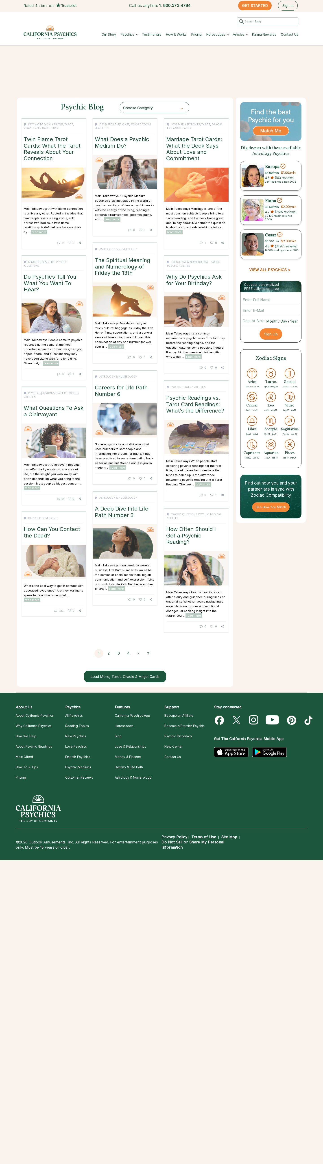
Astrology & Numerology (49, 255)
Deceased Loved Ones (122, 124)
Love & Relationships (123, 245)
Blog (118, 736)
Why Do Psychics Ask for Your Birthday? (132, 400)
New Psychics (75, 736)
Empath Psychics (77, 757)
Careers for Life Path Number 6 (52, 513)
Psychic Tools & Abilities (45, 124)
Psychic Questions (41, 617)
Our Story (109, 34)
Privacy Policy (174, 837)
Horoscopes (215, 34)
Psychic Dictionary (178, 736)
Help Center (173, 746)
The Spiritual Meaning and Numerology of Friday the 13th (53, 272)
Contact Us (289, 34)
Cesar (270, 235)
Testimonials (151, 34)
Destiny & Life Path (129, 767)
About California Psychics (35, 715)
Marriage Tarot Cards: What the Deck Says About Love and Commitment (132, 270)
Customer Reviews (79, 777)
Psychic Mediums (78, 767)
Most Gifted (24, 757)
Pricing (196, 34)
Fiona (270, 201)
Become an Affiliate (178, 715)
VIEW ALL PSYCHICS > (269, 270)
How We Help (26, 736)
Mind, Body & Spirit (41, 379)
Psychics (127, 34)
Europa (272, 167)
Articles (238, 34)
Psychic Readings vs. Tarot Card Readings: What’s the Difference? (133, 524)
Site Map (229, 837)
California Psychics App (132, 715)
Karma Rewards (264, 34)
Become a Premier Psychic (184, 726)
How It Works (176, 34)
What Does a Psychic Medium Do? (130, 142)
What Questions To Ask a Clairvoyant (53, 635)
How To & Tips (27, 767)
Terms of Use (203, 837)
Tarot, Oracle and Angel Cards (49, 126)
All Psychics (74, 715)
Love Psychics (76, 746)
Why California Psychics (34, 726)
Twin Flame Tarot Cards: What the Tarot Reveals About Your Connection (52, 149)
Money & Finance (128, 757)
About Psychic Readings (34, 746)
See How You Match (271, 507)
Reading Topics (77, 726)
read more (39, 232)
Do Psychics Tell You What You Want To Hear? (50, 400)
